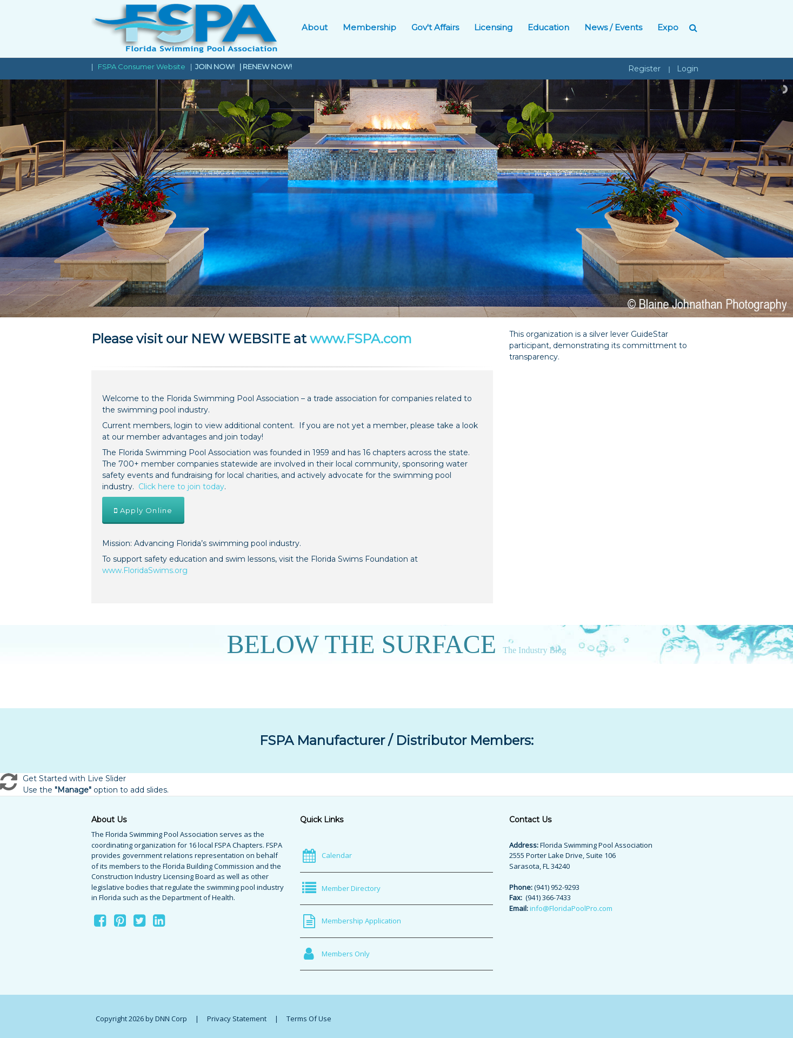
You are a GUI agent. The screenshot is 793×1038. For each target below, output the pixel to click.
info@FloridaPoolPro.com (571, 908)
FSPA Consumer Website (141, 66)
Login (687, 69)
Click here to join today (181, 486)
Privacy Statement (236, 1018)
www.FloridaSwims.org (145, 570)
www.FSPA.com (361, 339)
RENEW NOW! (267, 66)
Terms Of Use (308, 1018)
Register (644, 69)
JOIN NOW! (215, 66)
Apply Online (143, 510)
